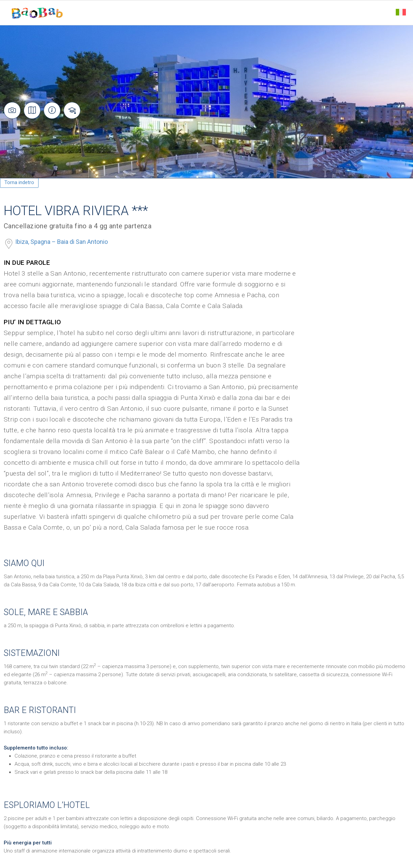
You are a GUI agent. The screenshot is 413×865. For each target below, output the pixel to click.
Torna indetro (19, 182)
